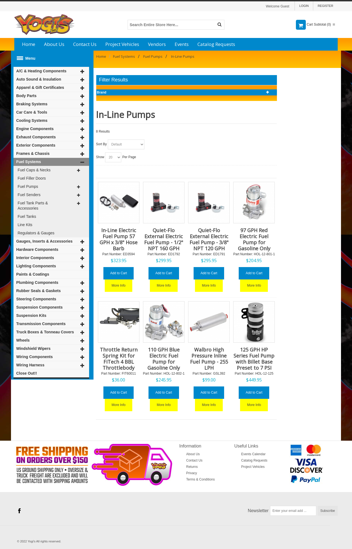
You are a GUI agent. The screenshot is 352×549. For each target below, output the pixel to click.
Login (304, 5)
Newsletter (258, 510)
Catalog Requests (216, 44)
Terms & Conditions (200, 479)
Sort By (101, 144)
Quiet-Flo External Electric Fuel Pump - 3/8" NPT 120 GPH (209, 239)
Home (28, 44)
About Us (54, 44)
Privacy (191, 473)
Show (100, 157)
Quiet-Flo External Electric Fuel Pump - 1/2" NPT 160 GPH (163, 239)
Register (325, 5)
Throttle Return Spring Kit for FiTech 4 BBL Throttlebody (119, 358)
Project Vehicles (122, 44)
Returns (192, 467)
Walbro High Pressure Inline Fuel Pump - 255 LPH (209, 358)
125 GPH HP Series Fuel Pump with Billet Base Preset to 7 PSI (253, 358)
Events (182, 44)
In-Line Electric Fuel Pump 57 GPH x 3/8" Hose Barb (119, 239)
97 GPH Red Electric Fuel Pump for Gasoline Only (254, 239)
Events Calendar (253, 454)
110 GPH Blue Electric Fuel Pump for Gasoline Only (163, 358)
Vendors (157, 44)
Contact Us (85, 44)
